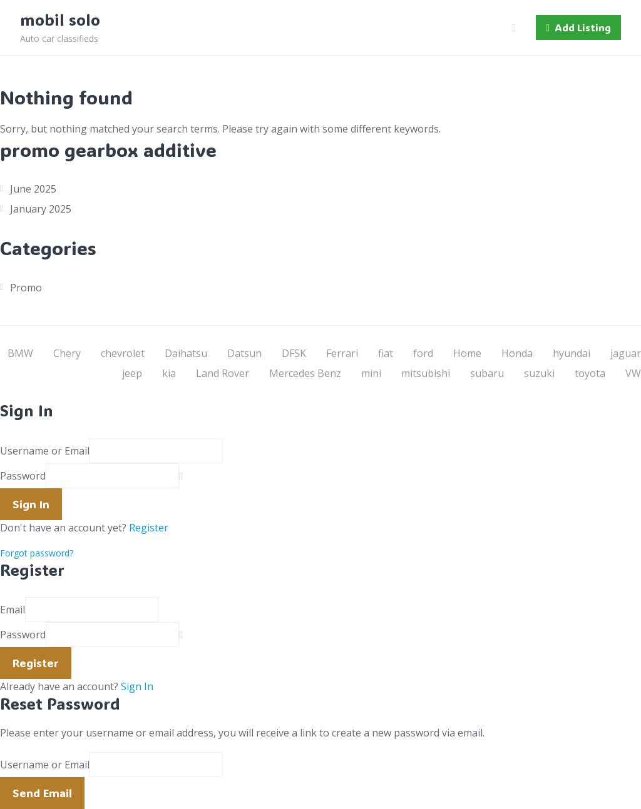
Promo (26, 287)
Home (467, 353)
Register (148, 528)
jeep (132, 373)
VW (633, 373)
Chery (67, 353)
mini (371, 373)
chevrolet (123, 353)
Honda (517, 353)
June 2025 (33, 189)
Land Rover (222, 373)
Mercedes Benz (305, 373)
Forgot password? (36, 553)
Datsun (244, 353)
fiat (385, 353)
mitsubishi (425, 373)
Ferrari (342, 353)
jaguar (625, 353)
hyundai (571, 353)
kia (169, 373)
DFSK (294, 353)
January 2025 (40, 209)
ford (423, 353)
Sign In (137, 686)
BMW (20, 353)
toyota (590, 373)
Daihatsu (186, 353)
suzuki (539, 373)
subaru (487, 373)
